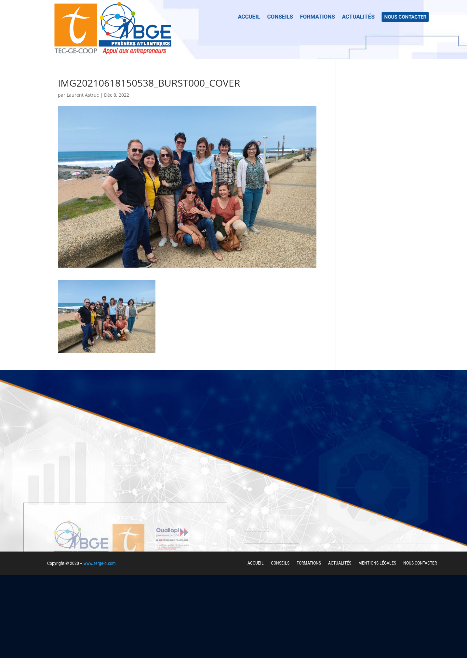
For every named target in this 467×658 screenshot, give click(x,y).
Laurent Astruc (83, 95)
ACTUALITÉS (339, 562)
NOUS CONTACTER (420, 562)
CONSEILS (280, 562)
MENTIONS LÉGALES (377, 562)
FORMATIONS (309, 562)
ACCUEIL (255, 562)
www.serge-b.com (100, 563)
